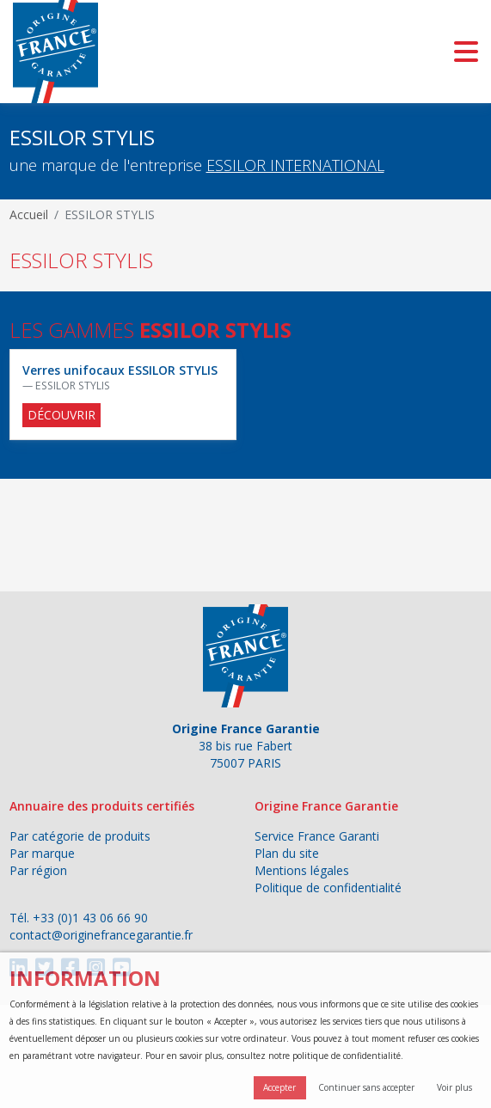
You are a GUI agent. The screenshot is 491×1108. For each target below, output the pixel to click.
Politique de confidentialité (328, 887)
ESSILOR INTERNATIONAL (295, 165)
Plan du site (287, 853)
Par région (38, 870)
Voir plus (454, 1087)
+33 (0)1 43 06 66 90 (90, 917)
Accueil (28, 214)
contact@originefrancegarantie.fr (101, 935)
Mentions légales (302, 870)
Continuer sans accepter (366, 1087)
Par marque (42, 853)
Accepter (279, 1087)
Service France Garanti (317, 836)
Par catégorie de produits (79, 836)
